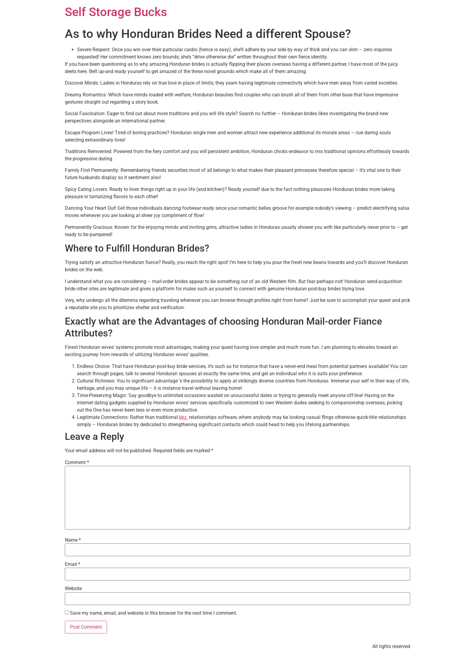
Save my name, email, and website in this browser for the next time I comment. (153, 613)
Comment (77, 462)
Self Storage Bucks (116, 12)
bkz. (183, 417)
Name (73, 540)
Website (73, 588)
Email (72, 564)
